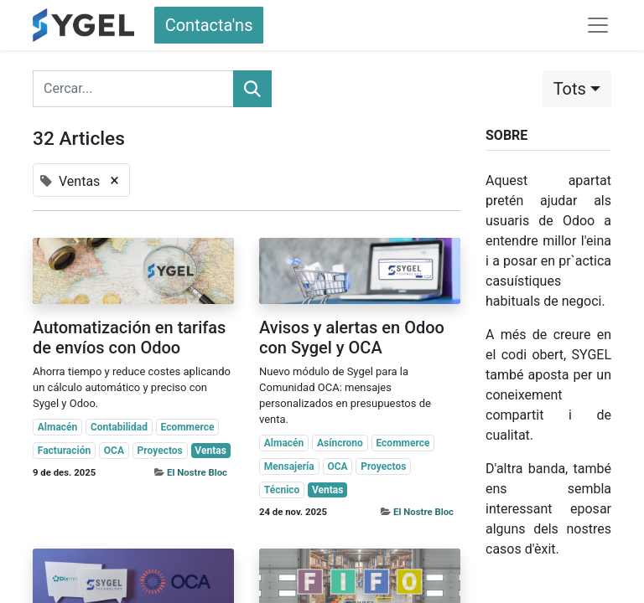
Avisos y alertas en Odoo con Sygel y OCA (351, 337)
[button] (577, 88)
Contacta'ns (209, 25)
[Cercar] (252, 88)
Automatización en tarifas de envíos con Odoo (129, 337)
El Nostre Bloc (197, 472)
